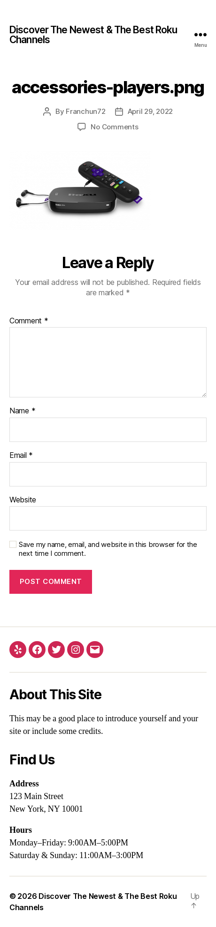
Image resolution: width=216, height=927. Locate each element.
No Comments (114, 126)
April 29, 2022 (150, 111)
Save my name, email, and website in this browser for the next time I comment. (108, 549)
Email (21, 455)
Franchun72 (85, 111)
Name (22, 411)
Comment (28, 321)
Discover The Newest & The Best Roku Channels (93, 35)
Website (22, 500)
